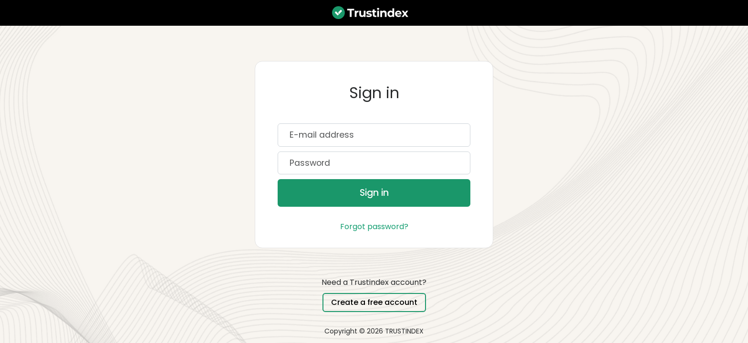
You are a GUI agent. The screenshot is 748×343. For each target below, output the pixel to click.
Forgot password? (374, 226)
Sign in (374, 192)
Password (310, 163)
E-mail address (322, 135)
